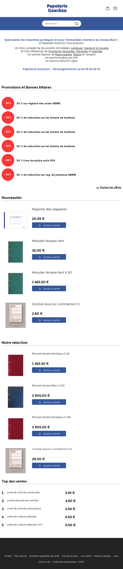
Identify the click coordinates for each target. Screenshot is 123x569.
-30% (8, 103)
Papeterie (82, 51)
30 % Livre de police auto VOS (35, 160)
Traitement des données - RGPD (68, 562)
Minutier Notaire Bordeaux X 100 (51, 417)
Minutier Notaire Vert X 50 (52, 272)
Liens (115, 556)
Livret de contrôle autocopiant (24, 508)
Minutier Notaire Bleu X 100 (48, 385)
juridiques (77, 48)
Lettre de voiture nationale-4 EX (24, 524)
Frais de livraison (70, 556)
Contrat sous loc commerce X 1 (56, 304)
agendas (97, 51)
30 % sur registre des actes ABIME (38, 103)
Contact (115, 8)
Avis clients (86, 556)
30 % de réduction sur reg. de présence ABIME (46, 174)
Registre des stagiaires (49, 209)
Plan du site (44, 562)
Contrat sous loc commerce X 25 (52, 449)
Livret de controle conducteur (23, 492)
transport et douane (96, 48)
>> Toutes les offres (108, 187)
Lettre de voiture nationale (21, 516)
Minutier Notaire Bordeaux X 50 (51, 353)
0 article (107, 8)
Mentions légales (102, 556)
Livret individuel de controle (22, 500)
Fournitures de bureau (61, 51)
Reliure (77, 54)
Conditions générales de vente (44, 556)
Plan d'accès (20, 556)
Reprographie (63, 54)
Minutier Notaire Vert (48, 241)
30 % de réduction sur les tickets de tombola (45, 117)
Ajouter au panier (51, 225)
